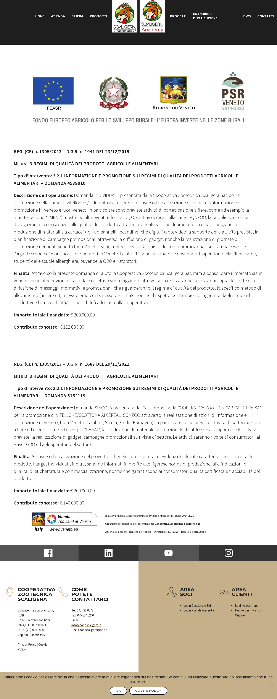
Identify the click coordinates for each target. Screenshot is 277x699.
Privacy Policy (27, 644)
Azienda (54, 16)
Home (34, 16)
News (244, 16)
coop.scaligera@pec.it (93, 630)
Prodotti (97, 16)
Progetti (179, 16)
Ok (117, 691)
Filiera (75, 16)
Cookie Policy (150, 691)
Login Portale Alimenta (198, 610)
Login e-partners (246, 605)
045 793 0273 (85, 610)
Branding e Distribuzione (208, 16)
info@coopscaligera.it (86, 625)
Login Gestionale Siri (197, 605)
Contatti (265, 16)
